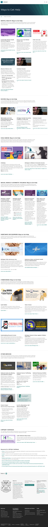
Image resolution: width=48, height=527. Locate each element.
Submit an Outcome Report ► (18, 516)
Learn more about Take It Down (32, 313)
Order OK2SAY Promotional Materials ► (17, 512)
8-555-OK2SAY (41, 488)
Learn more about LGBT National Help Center (26, 442)
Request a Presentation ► (17, 517)
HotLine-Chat (18, 213)
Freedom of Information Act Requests (41, 513)
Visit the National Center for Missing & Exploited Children (7, 389)
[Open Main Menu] (46, 2)
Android (38, 493)
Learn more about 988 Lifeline (7, 128)
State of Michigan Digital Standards (41, 511)
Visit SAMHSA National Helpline (32, 267)
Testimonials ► (27, 511)
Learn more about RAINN (42, 225)
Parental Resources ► (4, 514)
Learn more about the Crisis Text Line (39, 52)
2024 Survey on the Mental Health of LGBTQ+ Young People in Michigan (15, 462)
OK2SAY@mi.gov (42, 491)
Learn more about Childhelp (7, 174)
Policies (13, 524)
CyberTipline (4, 310)
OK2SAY (43, 490)
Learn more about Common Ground (24, 81)
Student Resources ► (4, 512)
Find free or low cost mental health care (24, 53)
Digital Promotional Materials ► (30, 512)
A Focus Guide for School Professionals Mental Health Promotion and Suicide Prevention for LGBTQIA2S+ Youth (23, 466)
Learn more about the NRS (39, 381)
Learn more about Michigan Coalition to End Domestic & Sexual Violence (6, 219)
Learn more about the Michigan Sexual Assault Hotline (18, 218)
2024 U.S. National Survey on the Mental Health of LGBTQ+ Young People (16, 460)
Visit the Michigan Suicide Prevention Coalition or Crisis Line (24, 128)
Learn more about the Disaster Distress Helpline (7, 90)
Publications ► (27, 510)
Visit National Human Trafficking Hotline (23, 387)
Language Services (37, 524)
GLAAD (3, 453)
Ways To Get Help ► (4, 515)
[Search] (44, 2)
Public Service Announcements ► (30, 515)
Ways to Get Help (7, 16)
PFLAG (3, 451)
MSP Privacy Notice (40, 514)
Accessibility (18, 524)
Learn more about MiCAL (6, 271)
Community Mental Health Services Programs (8, 51)
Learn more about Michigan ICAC (32, 345)
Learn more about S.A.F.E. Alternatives (22, 419)
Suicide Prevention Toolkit (5, 516)
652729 (40, 490)
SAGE (3, 455)
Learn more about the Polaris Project (7, 421)
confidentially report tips (18, 484)
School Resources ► (4, 511)
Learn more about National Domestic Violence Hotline (29, 223)
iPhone (43, 492)
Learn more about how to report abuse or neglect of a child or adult (36, 169)
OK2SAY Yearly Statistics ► (17, 513)
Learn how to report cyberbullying (8, 343)
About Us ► (3, 510)
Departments (32, 524)
